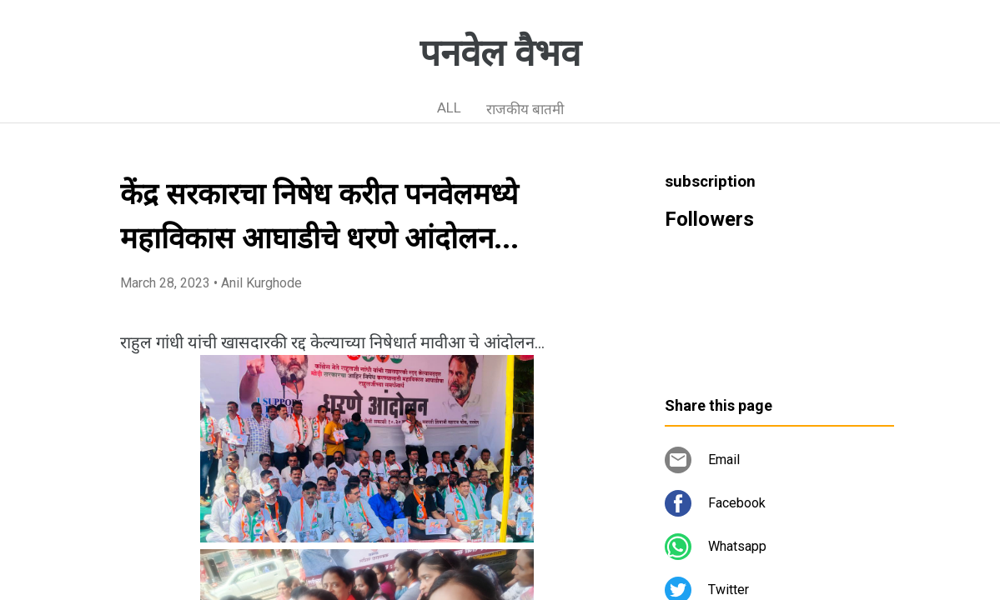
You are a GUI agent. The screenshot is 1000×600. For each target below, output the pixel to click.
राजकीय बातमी (525, 109)
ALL (449, 107)
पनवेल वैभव (500, 53)
